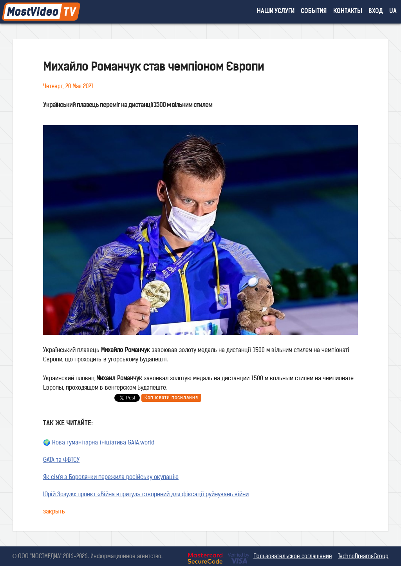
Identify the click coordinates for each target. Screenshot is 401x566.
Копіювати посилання (171, 397)
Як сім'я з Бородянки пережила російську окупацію (111, 478)
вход (375, 12)
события (314, 12)
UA (393, 12)
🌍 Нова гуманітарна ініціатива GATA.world (98, 443)
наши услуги (276, 12)
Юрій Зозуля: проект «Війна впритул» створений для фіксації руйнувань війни (146, 495)
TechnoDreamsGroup (363, 557)
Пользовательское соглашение (292, 557)
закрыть (54, 512)
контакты (347, 12)
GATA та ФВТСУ (61, 460)
